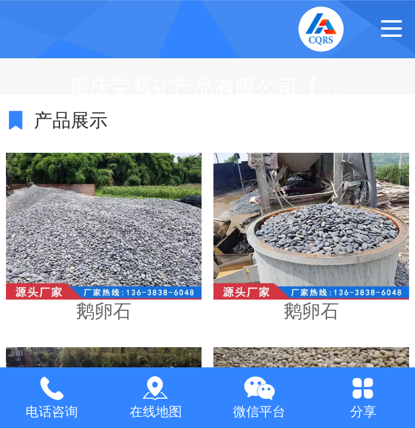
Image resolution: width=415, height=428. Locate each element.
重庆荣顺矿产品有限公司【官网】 (225, 87)
